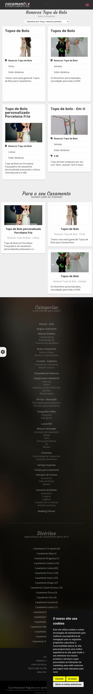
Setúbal (58, 66)
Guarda (52, 602)
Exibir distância (16, 72)
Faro (52, 597)
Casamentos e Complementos (17, 5)
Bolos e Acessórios (46, 16)
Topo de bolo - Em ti (68, 108)
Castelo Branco (52, 587)
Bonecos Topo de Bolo (20, 60)
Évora (52, 592)
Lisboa (11, 151)
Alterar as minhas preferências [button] (68, 684)
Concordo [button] (59, 679)
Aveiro (52, 577)
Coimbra (52, 563)
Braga (52, 582)
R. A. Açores (52, 548)
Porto (11, 66)
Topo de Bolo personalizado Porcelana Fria (17, 112)
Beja (52, 553)
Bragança (52, 558)
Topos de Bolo (17, 30)
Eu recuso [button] (72, 679)
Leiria (53, 607)
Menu (87, 3)
